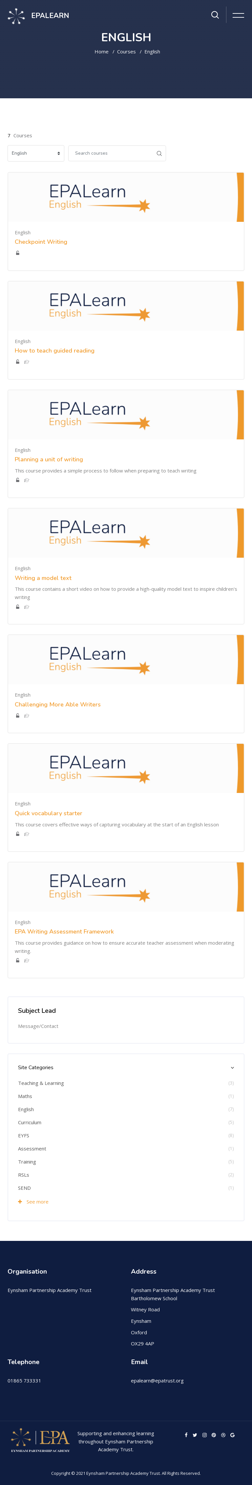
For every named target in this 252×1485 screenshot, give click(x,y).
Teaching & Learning (41, 1083)
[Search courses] (110, 153)
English (152, 51)
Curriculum (29, 1122)
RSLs (23, 1174)
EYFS (23, 1135)
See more (33, 1201)
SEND (24, 1188)
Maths (25, 1096)
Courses (126, 51)
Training (27, 1161)
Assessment (32, 1148)
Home (101, 51)
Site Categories (35, 1067)
